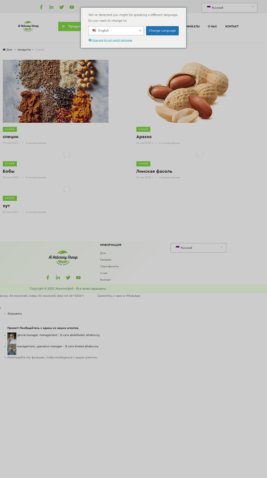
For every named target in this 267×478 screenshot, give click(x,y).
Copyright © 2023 (42, 288)
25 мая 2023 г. (11, 143)
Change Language (162, 30)
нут (6, 206)
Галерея (105, 259)
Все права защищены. (91, 288)
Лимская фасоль (154, 171)
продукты (24, 49)
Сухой (10, 129)
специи (10, 137)
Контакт (232, 26)
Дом (7, 49)
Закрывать (14, 313)
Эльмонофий (64, 288)
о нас (212, 26)
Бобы (8, 171)
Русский (215, 7)
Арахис (144, 137)
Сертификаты (189, 26)
